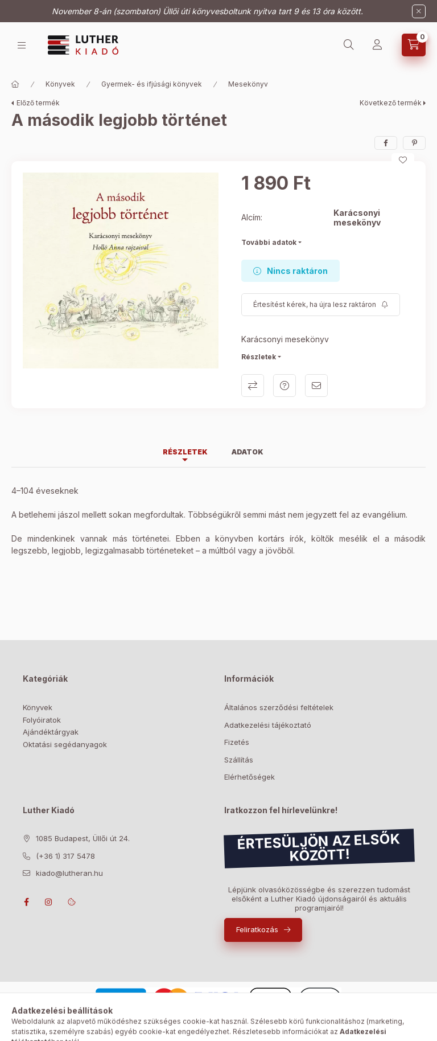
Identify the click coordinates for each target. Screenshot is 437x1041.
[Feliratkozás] (320, 304)
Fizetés (236, 742)
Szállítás (238, 759)
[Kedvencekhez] (402, 160)
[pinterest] (414, 143)
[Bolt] (21, 45)
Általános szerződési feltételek (278, 707)
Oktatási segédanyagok (65, 744)
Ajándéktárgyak (51, 731)
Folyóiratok (42, 719)
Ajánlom (316, 385)
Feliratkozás (257, 929)
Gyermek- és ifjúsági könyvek (151, 84)
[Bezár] (419, 11)
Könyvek (60, 84)
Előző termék (38, 103)
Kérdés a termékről (284, 385)
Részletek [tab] (185, 452)
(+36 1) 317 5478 (65, 855)
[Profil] (377, 45)
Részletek (258, 357)
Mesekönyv (248, 84)
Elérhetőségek (249, 776)
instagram (49, 902)
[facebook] (385, 143)
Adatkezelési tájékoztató (267, 724)
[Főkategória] (15, 84)
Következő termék (391, 103)
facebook (26, 902)
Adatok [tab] (247, 452)
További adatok (268, 242)
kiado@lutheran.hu (69, 873)
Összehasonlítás (252, 385)
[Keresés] (348, 45)
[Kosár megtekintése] (414, 45)
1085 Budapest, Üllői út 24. (83, 838)
